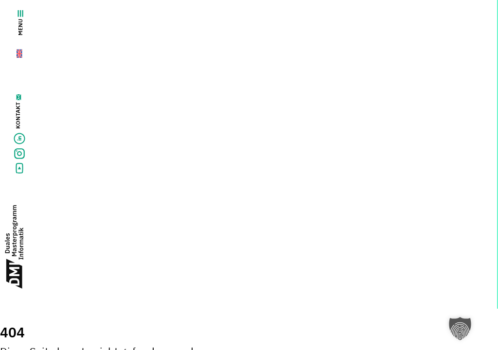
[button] (460, 328)
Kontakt (17, 115)
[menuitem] (13, 51)
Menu (20, 22)
